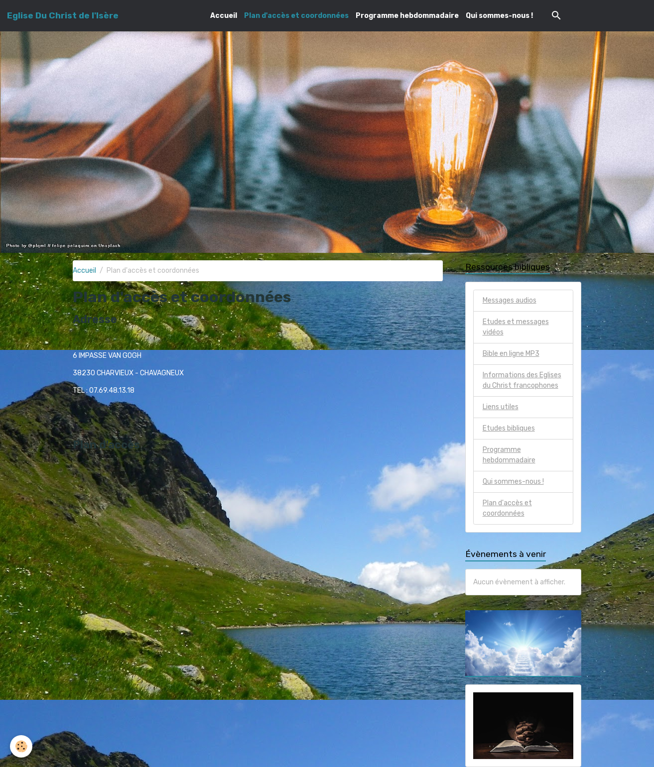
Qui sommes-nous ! (499, 15)
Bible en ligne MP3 (511, 353)
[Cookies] (21, 746)
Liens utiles (501, 407)
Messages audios (509, 300)
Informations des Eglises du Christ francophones (522, 380)
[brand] (63, 15)
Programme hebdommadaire (407, 15)
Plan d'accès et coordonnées (296, 15)
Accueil (223, 15)
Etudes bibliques (509, 428)
